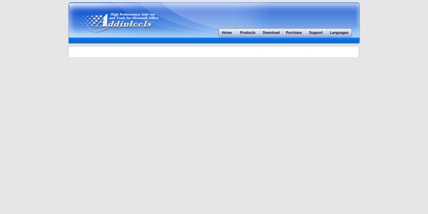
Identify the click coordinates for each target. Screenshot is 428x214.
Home (227, 33)
